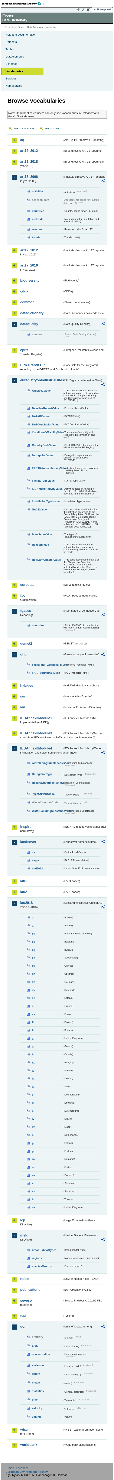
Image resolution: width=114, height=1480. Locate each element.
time (35, 1399)
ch (33, 957)
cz (33, 974)
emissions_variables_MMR (47, 664)
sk (33, 1191)
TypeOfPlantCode (43, 793)
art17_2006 (29, 177)
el (33, 1006)
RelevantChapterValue (46, 559)
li (32, 1094)
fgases (25, 610)
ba (33, 933)
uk (33, 1207)
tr (33, 1199)
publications (30, 1289)
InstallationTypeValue (46, 501)
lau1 (23, 881)
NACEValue (39, 509)
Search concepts (53, 128)
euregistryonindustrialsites (41, 380)
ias (22, 696)
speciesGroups (42, 1266)
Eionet (21, 27)
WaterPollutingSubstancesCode (47, 811)
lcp (22, 1220)
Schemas (11, 63)
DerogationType (42, 774)
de (33, 982)
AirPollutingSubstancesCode (47, 763)
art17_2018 (29, 265)
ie (33, 1070)
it (33, 1086)
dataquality (29, 324)
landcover (28, 842)
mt (33, 1126)
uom (23, 1326)
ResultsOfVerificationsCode (47, 782)
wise (24, 1429)
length (36, 1373)
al (33, 917)
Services (11, 78)
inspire (25, 827)
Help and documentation (21, 34)
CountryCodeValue (44, 445)
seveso (26, 1300)
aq (22, 140)
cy (33, 965)
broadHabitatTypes (44, 1250)
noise (24, 1279)
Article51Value (41, 390)
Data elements (15, 56)
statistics (38, 1391)
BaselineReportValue (45, 408)
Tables (10, 49)
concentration (41, 1354)
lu (33, 1111)
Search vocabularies (24, 128)
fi (33, 1022)
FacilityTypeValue (43, 480)
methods (37, 219)
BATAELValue (40, 416)
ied (22, 707)
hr (33, 1054)
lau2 (23, 892)
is (33, 1078)
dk (33, 990)
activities (38, 191)
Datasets (11, 41)
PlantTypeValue (42, 534)
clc (34, 852)
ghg (23, 654)
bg (33, 949)
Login (82, 9)
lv (33, 1118)
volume (37, 1416)
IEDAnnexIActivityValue (47, 488)
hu (33, 1062)
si (33, 1183)
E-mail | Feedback (17, 1468)
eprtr (24, 350)
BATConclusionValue (45, 424)
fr (33, 1030)
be (33, 941)
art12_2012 (29, 151)
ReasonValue (40, 544)
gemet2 (26, 643)
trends (36, 237)
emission (38, 1365)
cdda (24, 291)
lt (33, 1102)
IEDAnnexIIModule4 (36, 748)
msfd (24, 1235)
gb (33, 1038)
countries (38, 211)
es (33, 1014)
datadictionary (31, 313)
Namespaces (14, 85)
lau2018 (26, 903)
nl (33, 1135)
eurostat (27, 585)
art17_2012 (29, 250)
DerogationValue (42, 455)
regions (37, 1258)
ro (33, 1159)
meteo (36, 1382)
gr (33, 1046)
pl (33, 1143)
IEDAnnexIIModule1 (36, 718)
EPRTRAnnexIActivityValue (47, 468)
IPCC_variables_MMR (46, 672)
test (23, 1315)
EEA (22, 3)
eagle (35, 860)
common (27, 302)
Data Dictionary (35, 27)
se (33, 1175)
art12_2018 (29, 161)
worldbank (28, 1445)
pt (33, 1151)
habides (26, 685)
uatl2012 (37, 868)
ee (33, 998)
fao (22, 595)
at (33, 925)
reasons (37, 229)
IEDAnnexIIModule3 (36, 733)
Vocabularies (14, 71)
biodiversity (29, 280)
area (35, 1345)
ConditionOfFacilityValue (47, 432)
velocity (37, 1408)
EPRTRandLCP (32, 365)
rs (33, 1167)
